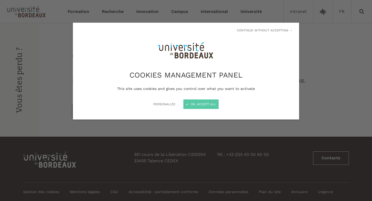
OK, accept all (201, 104)
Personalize (164, 104)
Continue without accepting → (265, 30)
